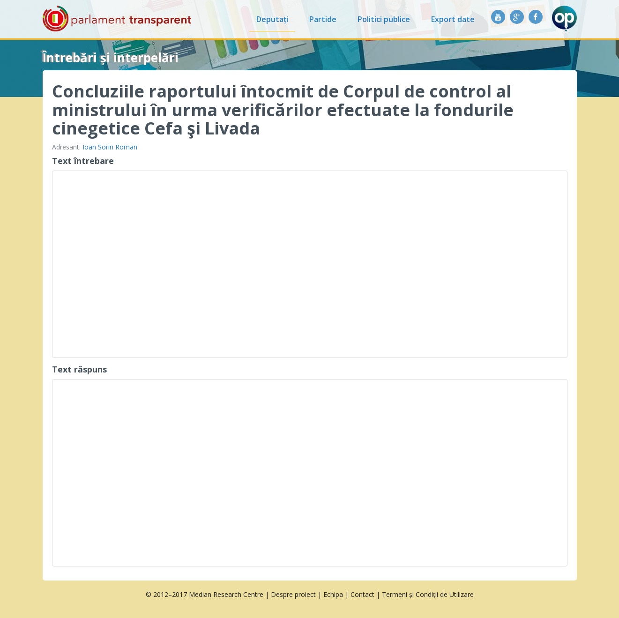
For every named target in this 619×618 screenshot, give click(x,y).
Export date (453, 19)
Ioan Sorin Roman (109, 146)
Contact (362, 594)
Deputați (272, 19)
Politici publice (384, 19)
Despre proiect (293, 594)
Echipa (333, 594)
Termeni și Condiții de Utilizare (428, 594)
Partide (322, 19)
